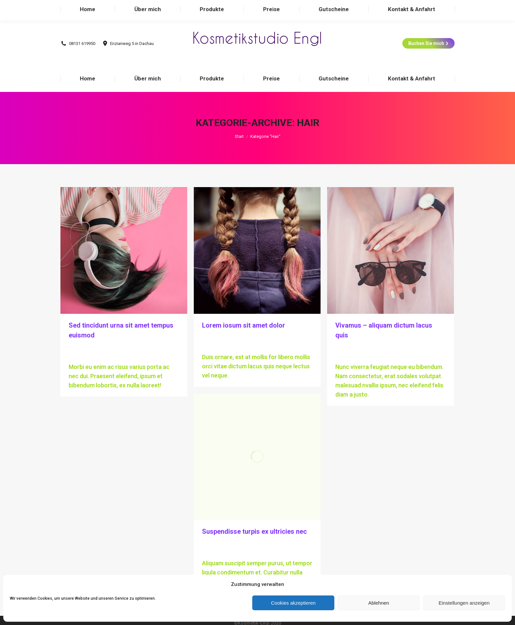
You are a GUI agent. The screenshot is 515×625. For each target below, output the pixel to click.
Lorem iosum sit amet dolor (243, 312)
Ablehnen (378, 603)
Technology (225, 324)
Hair (73, 334)
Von (97, 334)
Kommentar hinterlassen (95, 342)
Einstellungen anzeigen (463, 603)
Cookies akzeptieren (293, 603)
